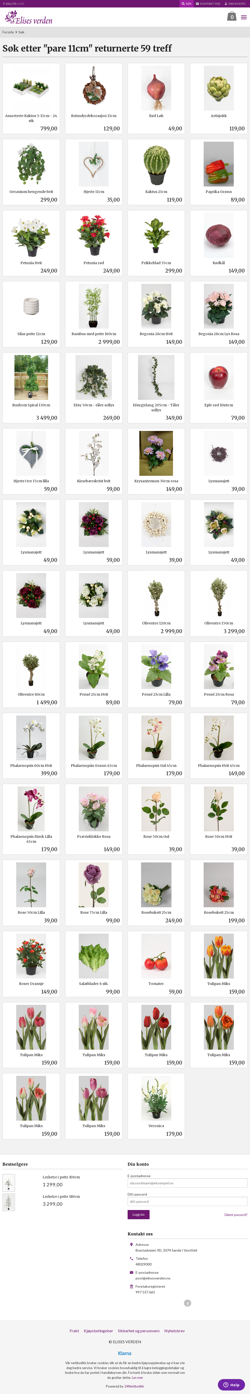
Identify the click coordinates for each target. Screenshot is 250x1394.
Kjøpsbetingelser (98, 1330)
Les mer (137, 1378)
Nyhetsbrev (174, 1330)
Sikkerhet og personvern (139, 1330)
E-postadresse (139, 1176)
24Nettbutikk (134, 1386)
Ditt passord (137, 1194)
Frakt (74, 1330)
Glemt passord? (236, 1215)
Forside (8, 32)
